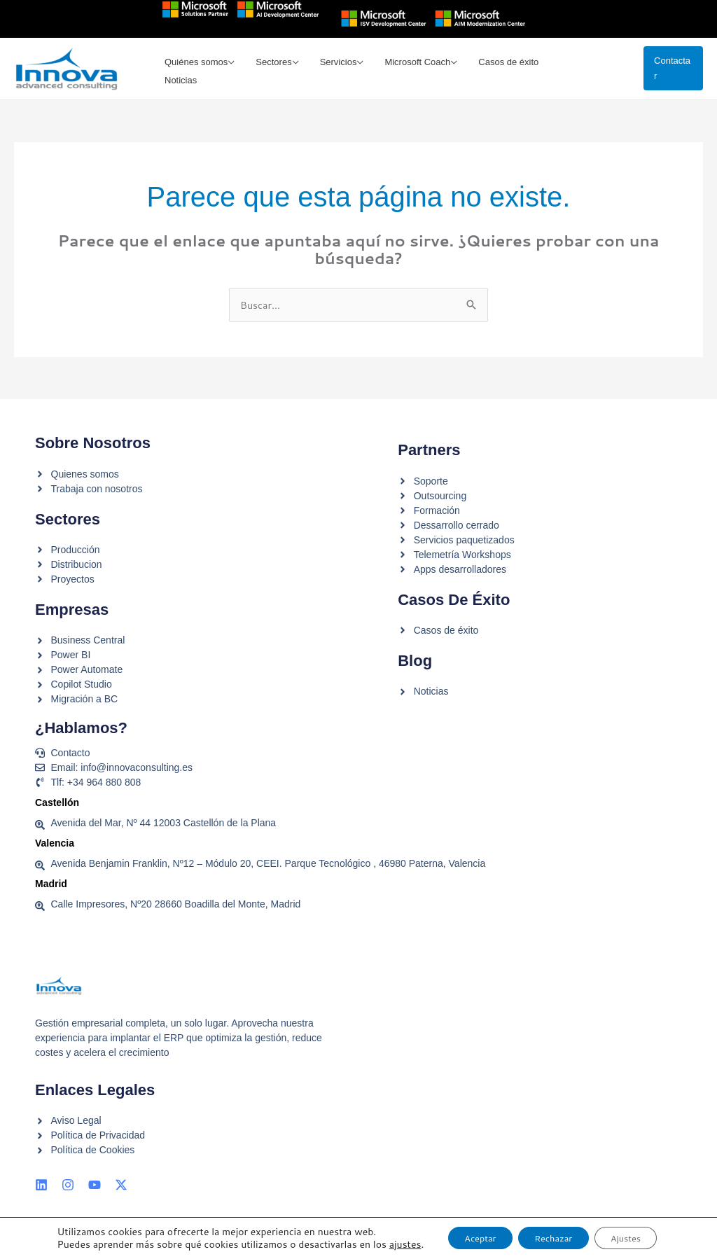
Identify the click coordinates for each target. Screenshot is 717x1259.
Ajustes (627, 1233)
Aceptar (455, 1233)
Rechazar (542, 1233)
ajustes (65, 1245)
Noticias (573, 70)
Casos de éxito (501, 70)
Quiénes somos (200, 70)
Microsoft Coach (413, 70)
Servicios (337, 70)
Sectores (275, 70)
